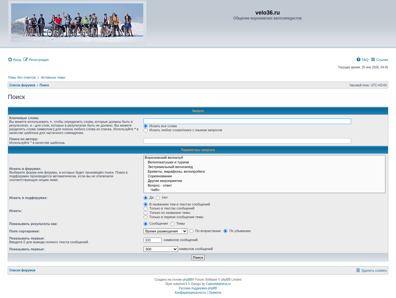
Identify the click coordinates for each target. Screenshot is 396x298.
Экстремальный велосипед (264, 167)
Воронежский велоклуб (264, 158)
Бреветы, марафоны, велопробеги (264, 172)
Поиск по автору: (23, 139)
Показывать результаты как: (33, 224)
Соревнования (264, 176)
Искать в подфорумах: (28, 198)
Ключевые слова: (24, 118)
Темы (177, 223)
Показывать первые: (27, 238)
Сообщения (156, 223)
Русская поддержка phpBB (198, 288)
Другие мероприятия (264, 181)
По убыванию (237, 231)
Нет (162, 197)
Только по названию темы (167, 212)
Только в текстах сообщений (169, 208)
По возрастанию (205, 231)
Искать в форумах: (25, 169)
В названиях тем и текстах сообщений (177, 204)
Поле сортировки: (24, 231)
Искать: (15, 211)
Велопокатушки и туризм (264, 162)
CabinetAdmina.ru (218, 284)
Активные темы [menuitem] (53, 77)
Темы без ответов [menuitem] (22, 77)
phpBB (187, 279)
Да (149, 197)
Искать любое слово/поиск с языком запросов (183, 130)
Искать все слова (160, 126)
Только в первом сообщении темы (174, 217)
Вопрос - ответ (264, 186)
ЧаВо (264, 190)
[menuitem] (14, 59)
